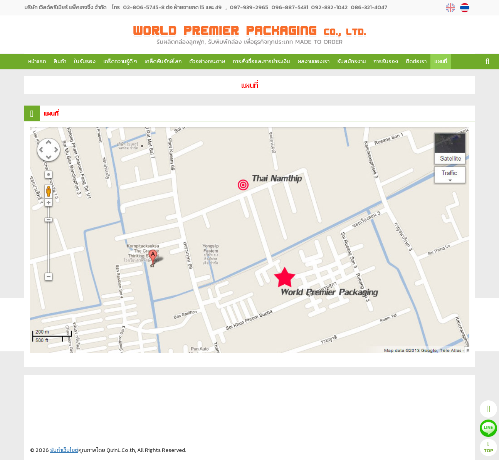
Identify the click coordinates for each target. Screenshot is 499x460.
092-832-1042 (329, 7)
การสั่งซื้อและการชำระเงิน (261, 61)
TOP (488, 448)
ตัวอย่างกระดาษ (207, 61)
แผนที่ (440, 61)
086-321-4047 (368, 7)
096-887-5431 (289, 7)
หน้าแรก (37, 61)
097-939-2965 (249, 7)
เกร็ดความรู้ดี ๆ (120, 61)
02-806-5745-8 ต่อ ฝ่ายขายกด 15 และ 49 (172, 7)
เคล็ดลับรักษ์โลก (162, 61)
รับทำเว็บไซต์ (64, 450)
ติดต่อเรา (416, 61)
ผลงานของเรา (313, 61)
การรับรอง (385, 61)
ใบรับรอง (85, 61)
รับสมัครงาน (351, 61)
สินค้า (60, 61)
